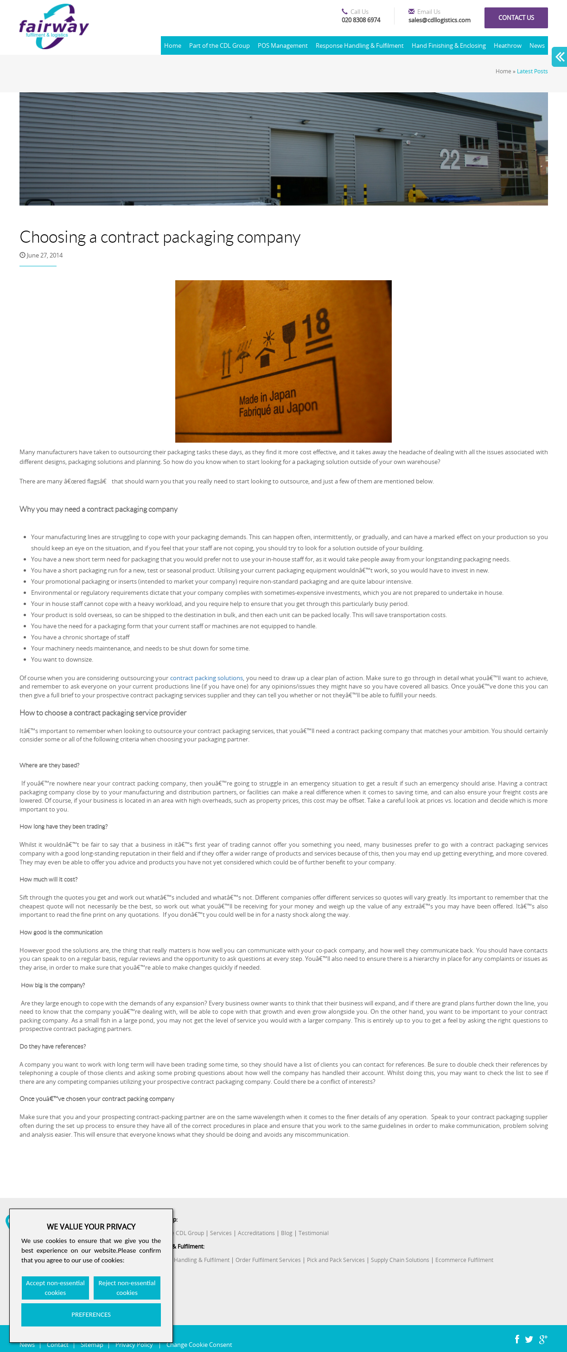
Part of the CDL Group (219, 45)
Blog (287, 1233)
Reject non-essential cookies (127, 1288)
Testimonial (314, 1233)
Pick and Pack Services (336, 1260)
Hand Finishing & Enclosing (449, 45)
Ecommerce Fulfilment (464, 1260)
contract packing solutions (206, 678)
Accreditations (256, 1233)
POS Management (283, 45)
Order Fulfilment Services (268, 1260)
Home (172, 45)
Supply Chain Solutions (400, 1260)
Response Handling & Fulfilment (360, 45)
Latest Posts (532, 71)
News (537, 45)
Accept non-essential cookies (55, 1288)
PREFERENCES (91, 1314)
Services (221, 1233)
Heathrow (508, 45)
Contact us (516, 17)
